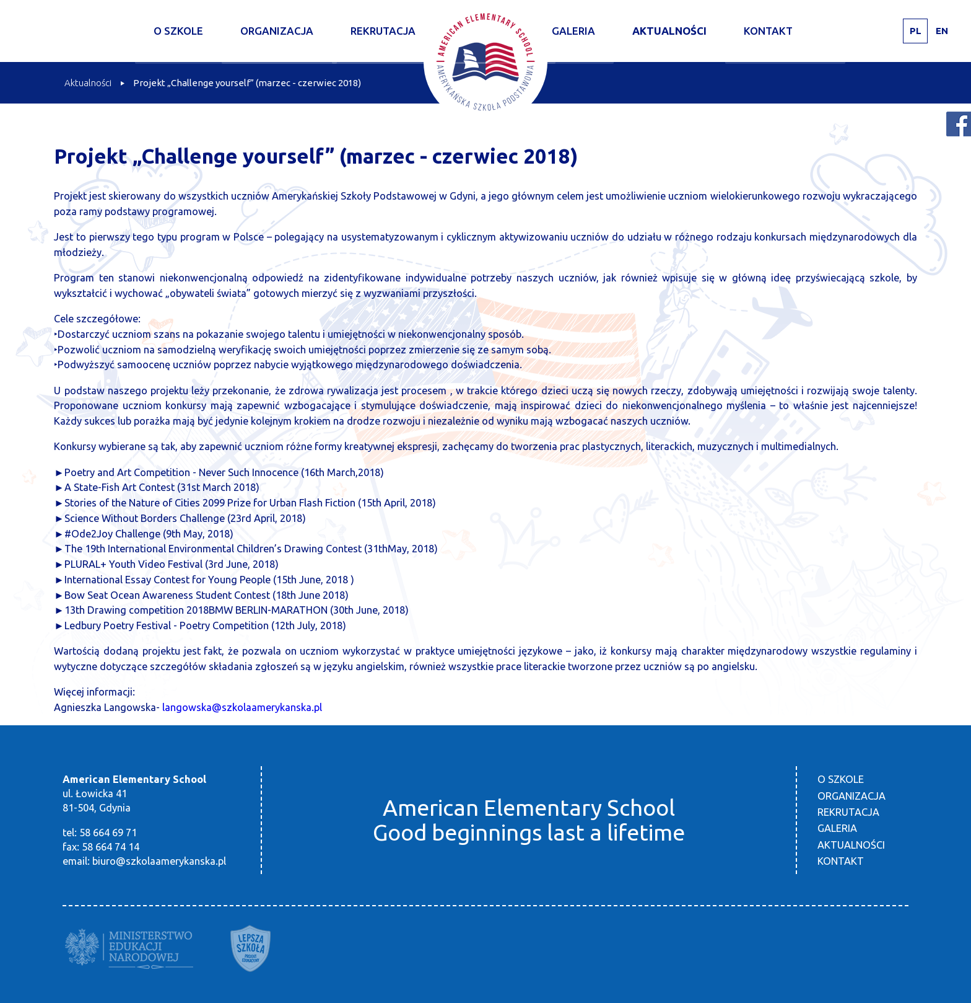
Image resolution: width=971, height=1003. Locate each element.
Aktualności (669, 31)
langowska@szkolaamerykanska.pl (242, 707)
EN (942, 30)
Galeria (573, 31)
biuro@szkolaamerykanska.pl (159, 861)
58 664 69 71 (108, 832)
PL (915, 30)
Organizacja (276, 31)
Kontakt (768, 31)
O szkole (178, 31)
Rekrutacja (383, 31)
